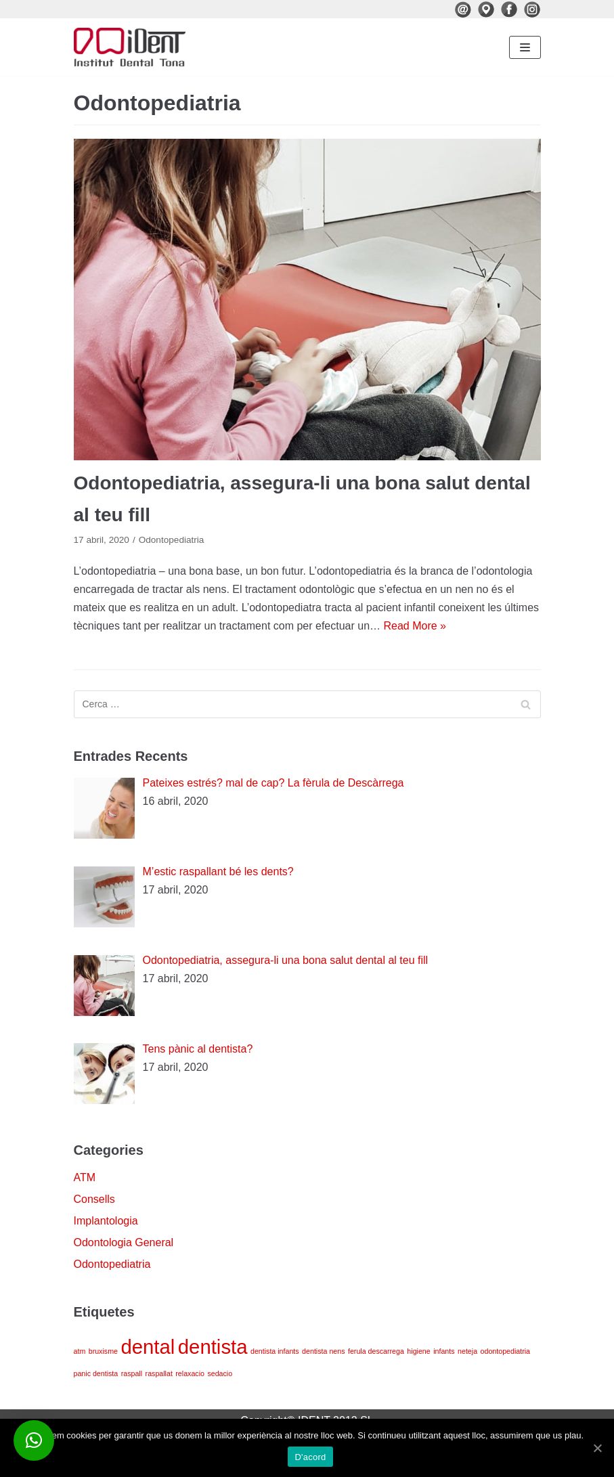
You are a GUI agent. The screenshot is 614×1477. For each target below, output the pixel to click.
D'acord (310, 1457)
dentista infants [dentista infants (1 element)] (274, 1351)
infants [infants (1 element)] (443, 1351)
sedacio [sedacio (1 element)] (219, 1373)
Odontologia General (124, 1242)
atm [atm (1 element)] (80, 1351)
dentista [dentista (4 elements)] (213, 1347)
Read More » (415, 626)
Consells (94, 1199)
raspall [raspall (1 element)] (131, 1373)
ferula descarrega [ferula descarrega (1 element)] (376, 1351)
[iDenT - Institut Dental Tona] (129, 47)
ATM (85, 1177)
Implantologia (106, 1221)
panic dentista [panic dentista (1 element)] (96, 1373)
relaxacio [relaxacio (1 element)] (189, 1373)
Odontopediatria (171, 540)
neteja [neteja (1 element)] (467, 1351)
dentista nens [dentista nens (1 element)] (323, 1351)
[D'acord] (597, 1448)
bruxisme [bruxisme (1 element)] (103, 1351)
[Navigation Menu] (525, 47)
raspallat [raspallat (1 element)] (159, 1373)
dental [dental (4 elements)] (147, 1347)
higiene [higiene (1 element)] (418, 1351)
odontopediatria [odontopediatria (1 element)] (505, 1351)
